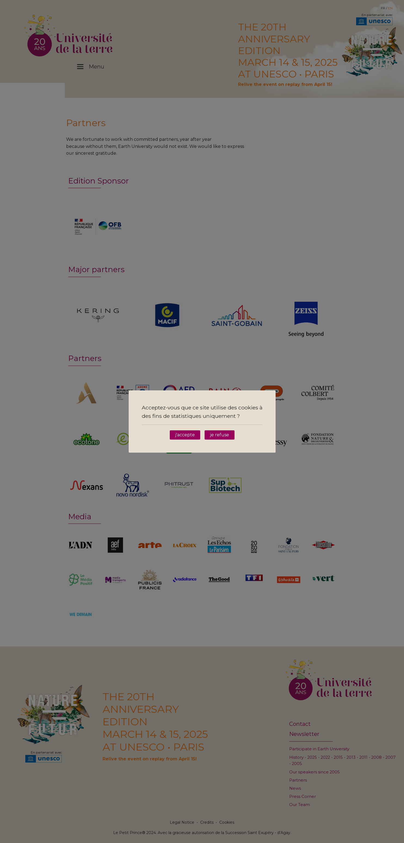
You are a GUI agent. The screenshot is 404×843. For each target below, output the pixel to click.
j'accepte (185, 434)
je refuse (219, 434)
